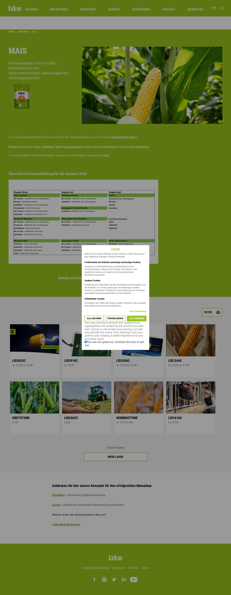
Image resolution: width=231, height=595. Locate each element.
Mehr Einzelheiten (138, 311)
